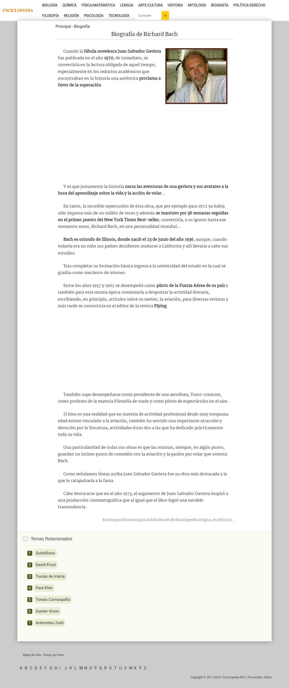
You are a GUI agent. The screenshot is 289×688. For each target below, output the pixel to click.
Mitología (197, 5)
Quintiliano (45, 553)
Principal (63, 26)
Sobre (268, 677)
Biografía (219, 5)
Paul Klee (44, 587)
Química (70, 5)
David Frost (46, 564)
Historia (175, 5)
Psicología (94, 16)
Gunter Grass (47, 611)
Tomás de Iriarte (50, 576)
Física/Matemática (98, 5)
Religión (71, 16)
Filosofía (50, 16)
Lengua (126, 5)
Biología (50, 5)
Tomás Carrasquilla (53, 599)
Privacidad (255, 677)
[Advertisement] (144, 142)
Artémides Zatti (50, 622)
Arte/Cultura (150, 5)
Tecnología (118, 16)
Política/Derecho (249, 5)
